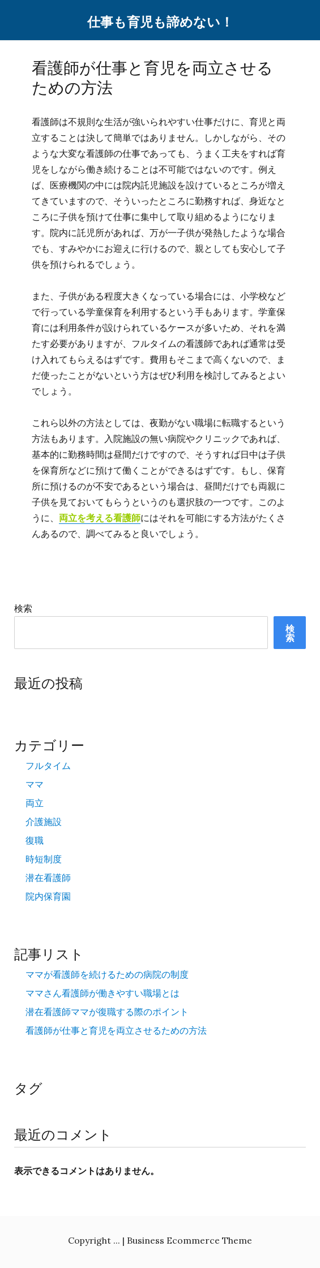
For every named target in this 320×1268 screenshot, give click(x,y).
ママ (34, 784)
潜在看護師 (48, 877)
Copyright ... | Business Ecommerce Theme (160, 1240)
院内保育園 (48, 896)
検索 (23, 608)
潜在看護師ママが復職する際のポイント (107, 1011)
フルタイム (48, 765)
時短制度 (43, 859)
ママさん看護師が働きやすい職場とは (102, 993)
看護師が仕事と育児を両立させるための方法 (116, 1030)
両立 (34, 803)
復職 (34, 840)
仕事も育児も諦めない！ (160, 22)
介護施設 (43, 821)
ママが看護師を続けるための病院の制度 (107, 974)
